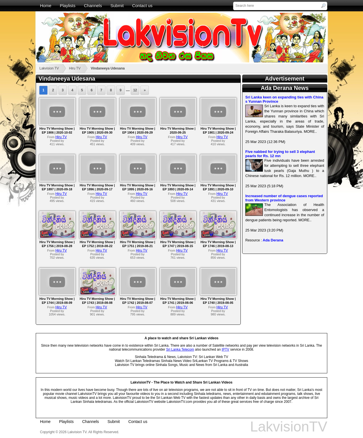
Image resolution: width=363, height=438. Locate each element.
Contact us (142, 5)
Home (45, 5)
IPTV (225, 349)
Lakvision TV (49, 68)
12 (135, 90)
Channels (93, 5)
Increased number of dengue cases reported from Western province (284, 198)
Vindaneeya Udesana (108, 68)
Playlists (67, 5)
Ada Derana (273, 240)
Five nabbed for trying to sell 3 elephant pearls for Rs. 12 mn (280, 153)
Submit (117, 5)
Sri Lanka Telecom (180, 349)
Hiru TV (74, 68)
